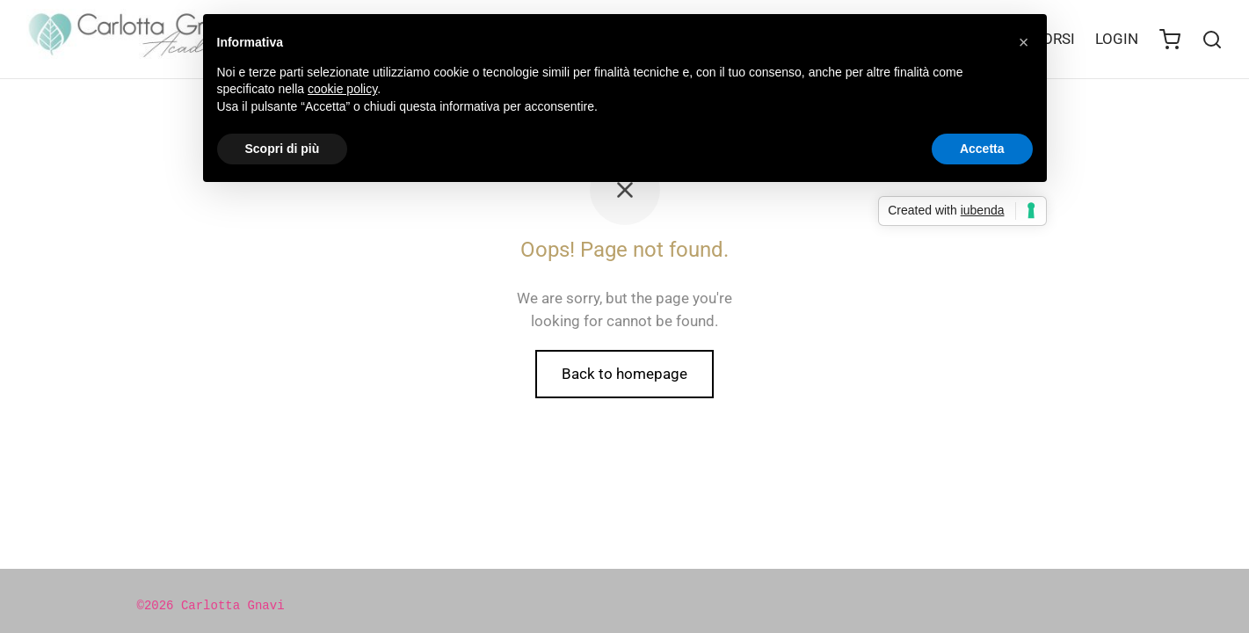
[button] (1024, 42)
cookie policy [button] (342, 89)
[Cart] (1169, 39)
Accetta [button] (982, 149)
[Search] (1212, 39)
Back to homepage (624, 373)
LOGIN (1116, 38)
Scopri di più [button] (282, 149)
